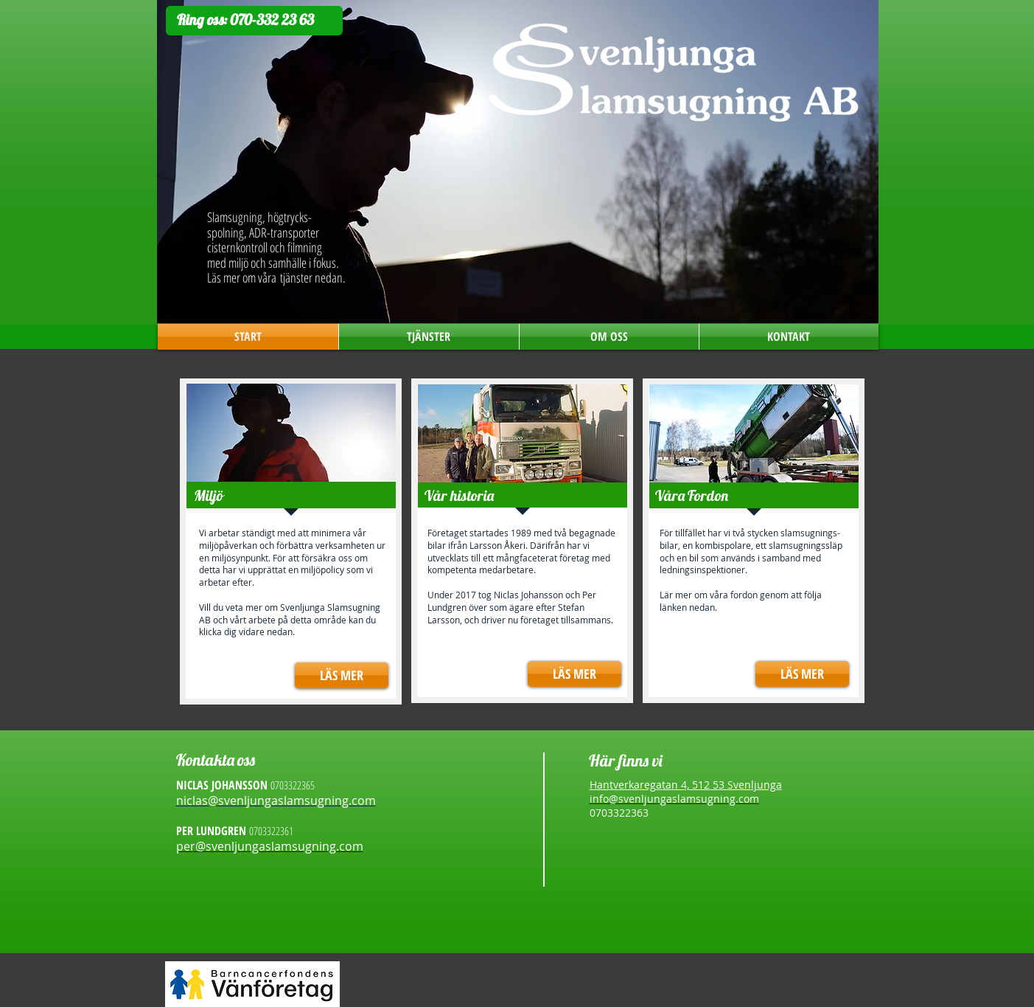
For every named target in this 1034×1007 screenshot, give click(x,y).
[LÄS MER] (341, 675)
